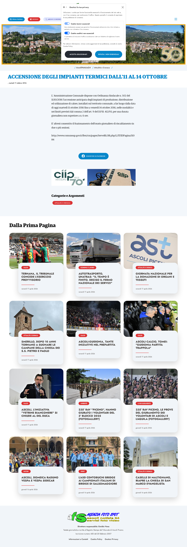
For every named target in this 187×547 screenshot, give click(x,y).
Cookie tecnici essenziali (80, 24)
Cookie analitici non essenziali (82, 33)
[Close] (123, 7)
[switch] (67, 33)
